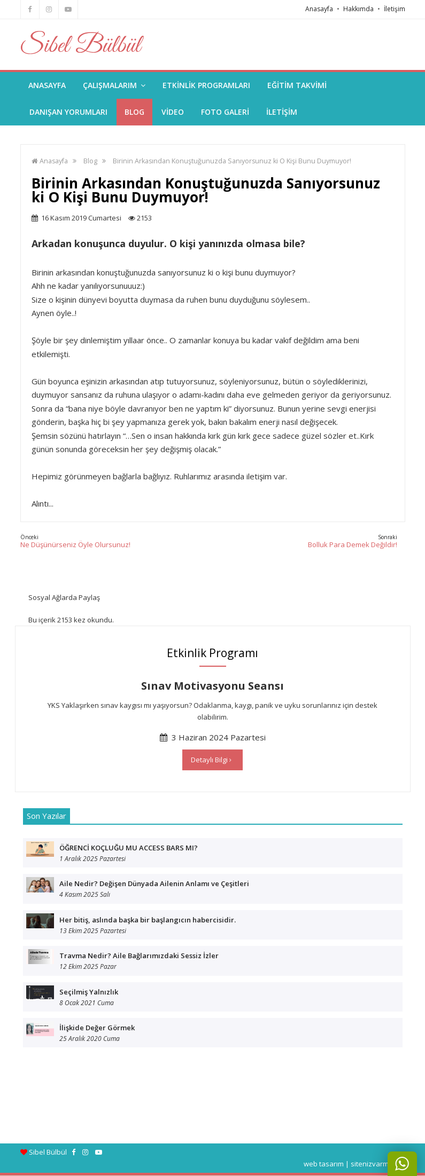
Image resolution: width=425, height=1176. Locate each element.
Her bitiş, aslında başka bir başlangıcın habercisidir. (147, 920)
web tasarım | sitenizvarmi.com (354, 1164)
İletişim (394, 8)
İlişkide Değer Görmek (97, 1027)
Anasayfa (319, 8)
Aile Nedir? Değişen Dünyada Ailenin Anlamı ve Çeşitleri (154, 883)
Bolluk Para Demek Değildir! (352, 541)
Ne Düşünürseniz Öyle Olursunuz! (75, 541)
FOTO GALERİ (225, 112)
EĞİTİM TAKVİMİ (297, 85)
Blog (90, 160)
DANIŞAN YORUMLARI (68, 112)
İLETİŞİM (281, 112)
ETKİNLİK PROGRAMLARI (206, 85)
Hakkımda (358, 8)
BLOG (134, 112)
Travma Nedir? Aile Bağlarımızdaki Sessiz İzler (139, 955)
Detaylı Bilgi (211, 759)
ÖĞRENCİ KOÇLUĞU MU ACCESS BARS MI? (128, 848)
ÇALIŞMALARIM (114, 85)
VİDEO (172, 112)
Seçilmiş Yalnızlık (88, 992)
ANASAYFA (47, 85)
